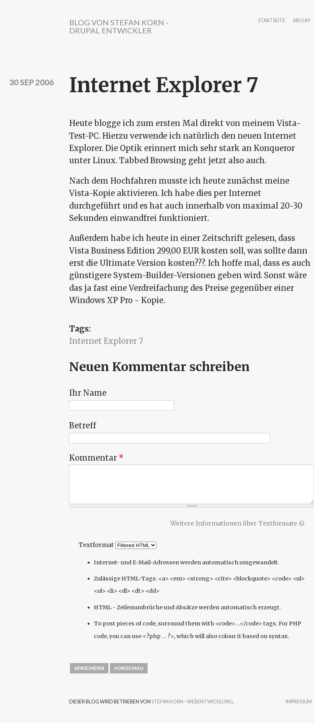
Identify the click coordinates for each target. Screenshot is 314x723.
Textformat (96, 545)
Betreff (82, 425)
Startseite (271, 20)
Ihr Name (87, 393)
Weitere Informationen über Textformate (233, 523)
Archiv (301, 20)
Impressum (299, 702)
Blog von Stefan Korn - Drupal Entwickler (118, 26)
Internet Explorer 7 (106, 341)
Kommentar (96, 458)
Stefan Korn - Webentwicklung (192, 702)
